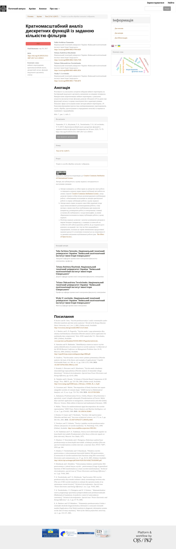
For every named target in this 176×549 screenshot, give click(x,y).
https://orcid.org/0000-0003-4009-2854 (67, 70)
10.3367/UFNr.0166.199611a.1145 (66, 365)
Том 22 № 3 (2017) (51, 16)
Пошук (167, 8)
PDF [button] (38, 44)
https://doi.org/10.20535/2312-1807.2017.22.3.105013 (38, 57)
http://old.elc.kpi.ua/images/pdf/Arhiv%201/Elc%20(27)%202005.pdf (77, 460)
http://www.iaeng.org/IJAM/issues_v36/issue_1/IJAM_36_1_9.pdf (76, 384)
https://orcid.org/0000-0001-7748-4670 (67, 81)
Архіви (32, 8)
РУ (116, 46)
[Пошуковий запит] (154, 8)
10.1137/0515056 (94, 392)
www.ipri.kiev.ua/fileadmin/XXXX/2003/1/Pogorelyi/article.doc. (76, 341)
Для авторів (119, 33)
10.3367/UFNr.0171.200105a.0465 (81, 420)
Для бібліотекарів (121, 38)
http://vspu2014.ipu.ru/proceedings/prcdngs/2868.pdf (72, 354)
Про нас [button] (54, 8)
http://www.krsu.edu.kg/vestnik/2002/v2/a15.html (71, 328)
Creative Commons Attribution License (85, 194)
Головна (30, 16)
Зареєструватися (155, 2)
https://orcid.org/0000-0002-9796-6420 (67, 49)
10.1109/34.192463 (84, 411)
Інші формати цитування (66, 137)
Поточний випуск (16, 8)
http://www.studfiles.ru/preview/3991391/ (82, 428)
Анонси (43, 8)
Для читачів (119, 28)
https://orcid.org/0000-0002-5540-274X (67, 60)
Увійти (171, 2)
